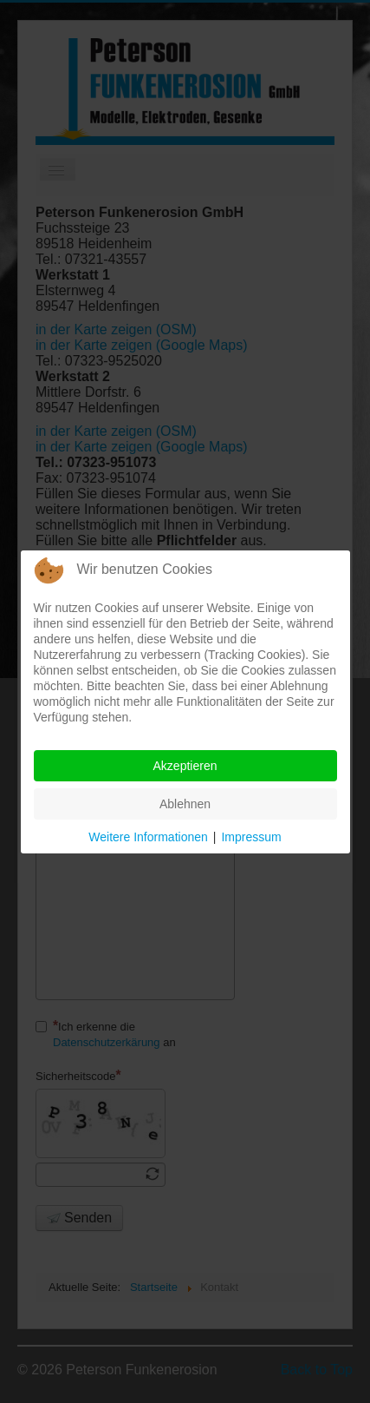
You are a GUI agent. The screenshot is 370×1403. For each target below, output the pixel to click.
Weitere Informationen (147, 837)
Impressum (251, 837)
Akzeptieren (185, 766)
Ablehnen (185, 804)
